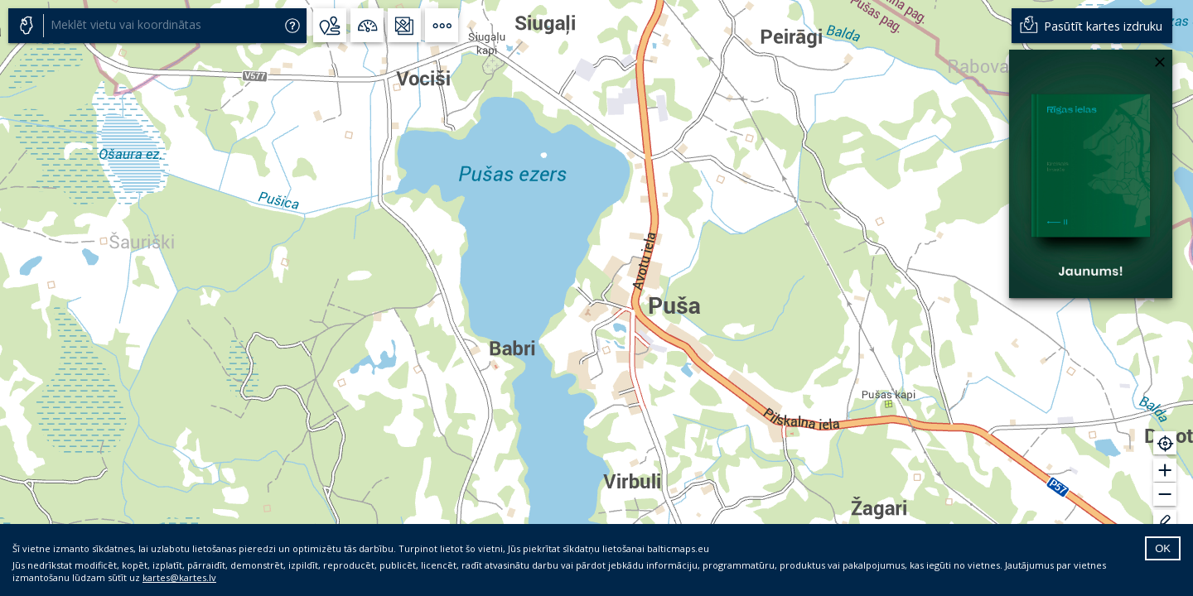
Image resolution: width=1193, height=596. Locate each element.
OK (1163, 548)
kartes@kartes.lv (179, 577)
